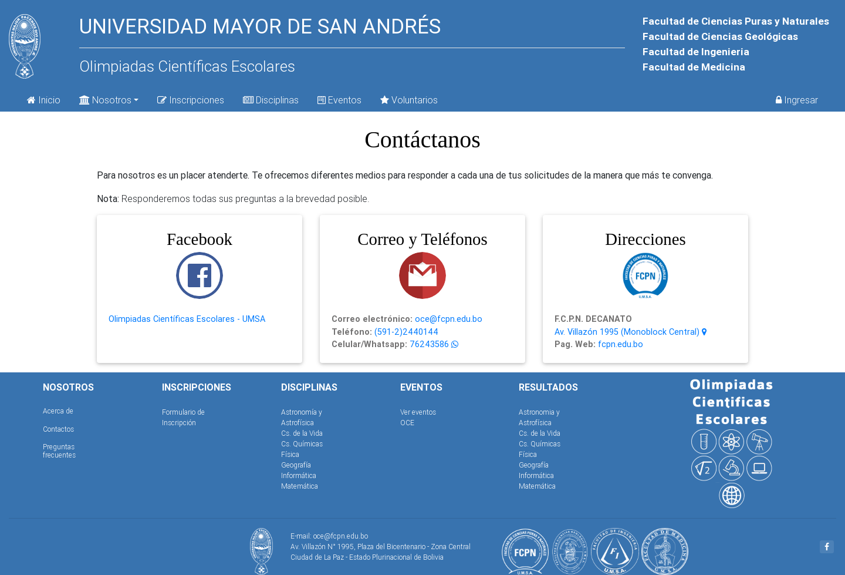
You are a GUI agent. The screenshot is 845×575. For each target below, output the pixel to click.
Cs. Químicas (302, 443)
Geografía (296, 464)
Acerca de (58, 410)
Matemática (299, 486)
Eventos (339, 100)
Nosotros (105, 99)
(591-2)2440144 (405, 332)
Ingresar (797, 100)
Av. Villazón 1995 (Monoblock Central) (631, 332)
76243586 (428, 344)
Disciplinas (271, 100)
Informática (298, 475)
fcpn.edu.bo (619, 344)
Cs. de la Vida (302, 433)
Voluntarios (409, 100)
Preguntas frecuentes (59, 450)
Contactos (58, 429)
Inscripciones (190, 100)
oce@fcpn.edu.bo (447, 319)
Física (290, 454)
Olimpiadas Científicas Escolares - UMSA (187, 319)
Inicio (43, 100)
